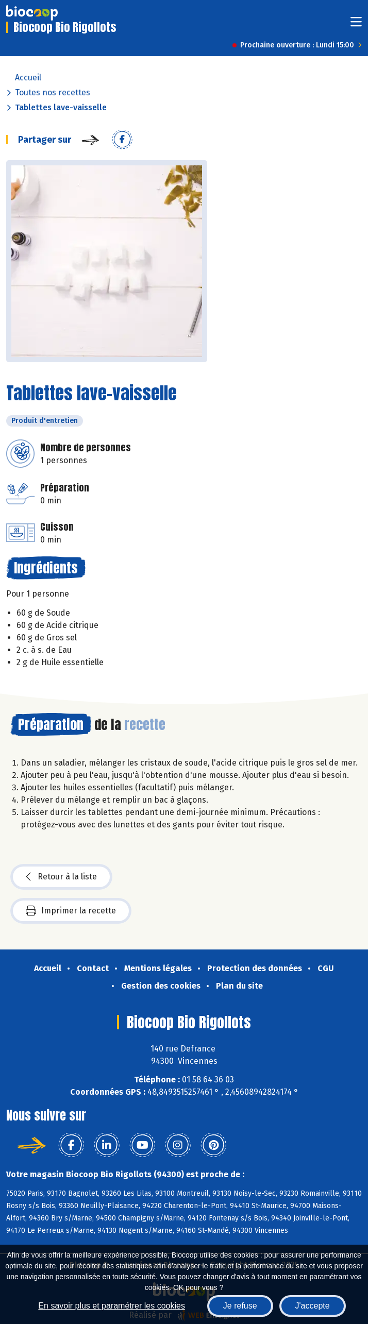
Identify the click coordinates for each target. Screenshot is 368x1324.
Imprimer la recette (71, 911)
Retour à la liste (61, 877)
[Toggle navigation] (356, 25)
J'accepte (312, 1305)
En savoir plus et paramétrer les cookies (111, 1305)
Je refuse (240, 1305)
